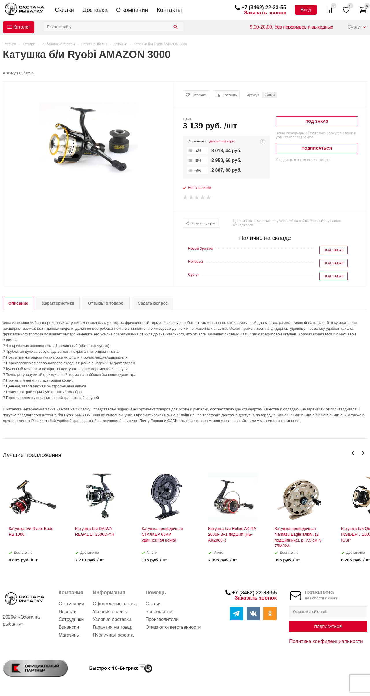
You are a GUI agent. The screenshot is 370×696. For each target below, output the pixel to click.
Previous (353, 453)
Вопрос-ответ (159, 611)
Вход (306, 9)
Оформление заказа (115, 603)
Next (363, 453)
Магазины (69, 634)
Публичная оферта (113, 634)
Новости (68, 611)
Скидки (64, 10)
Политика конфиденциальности (326, 641)
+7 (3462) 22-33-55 (263, 7)
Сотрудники (71, 619)
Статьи (152, 603)
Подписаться (328, 627)
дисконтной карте (222, 141)
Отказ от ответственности (173, 627)
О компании (132, 10)
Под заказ (333, 250)
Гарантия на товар (112, 627)
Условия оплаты (110, 611)
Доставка (95, 10)
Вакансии (69, 627)
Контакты (169, 10)
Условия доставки (112, 619)
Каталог (21, 27)
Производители (162, 619)
